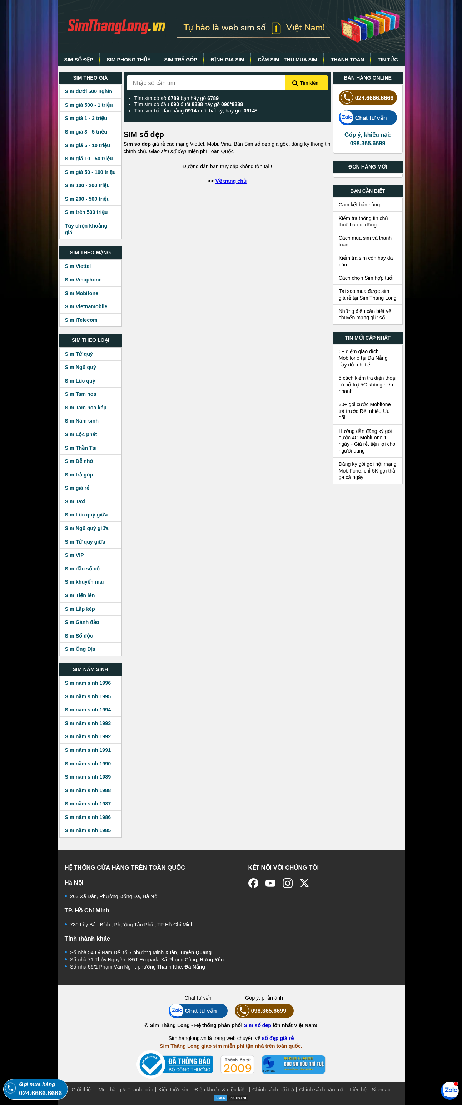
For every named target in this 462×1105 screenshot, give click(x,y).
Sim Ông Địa (80, 649)
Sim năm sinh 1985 (88, 830)
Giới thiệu (82, 1089)
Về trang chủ (231, 181)
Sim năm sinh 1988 (88, 790)
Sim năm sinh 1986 (88, 817)
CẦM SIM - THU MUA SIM (287, 59)
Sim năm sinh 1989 (88, 777)
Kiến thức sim (174, 1089)
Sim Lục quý (80, 381)
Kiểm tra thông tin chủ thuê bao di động (363, 221)
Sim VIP (74, 555)
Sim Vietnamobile (86, 306)
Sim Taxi (75, 501)
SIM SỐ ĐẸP (78, 59)
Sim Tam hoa (80, 394)
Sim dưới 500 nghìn (89, 91)
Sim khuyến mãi (84, 582)
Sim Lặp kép (80, 609)
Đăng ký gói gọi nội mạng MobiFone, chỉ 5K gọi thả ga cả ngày (368, 470)
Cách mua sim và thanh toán (365, 241)
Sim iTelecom (81, 320)
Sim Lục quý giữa (86, 515)
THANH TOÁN (347, 59)
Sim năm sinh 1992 (88, 736)
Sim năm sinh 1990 (88, 763)
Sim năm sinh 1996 (88, 683)
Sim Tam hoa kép (86, 407)
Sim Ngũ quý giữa (87, 528)
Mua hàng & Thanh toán (126, 1089)
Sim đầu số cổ (82, 568)
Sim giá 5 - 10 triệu (87, 145)
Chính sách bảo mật (322, 1089)
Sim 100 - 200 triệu (87, 185)
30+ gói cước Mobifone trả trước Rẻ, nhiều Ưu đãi (365, 410)
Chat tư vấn (363, 117)
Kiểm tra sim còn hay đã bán (366, 261)
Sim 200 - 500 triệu (87, 199)
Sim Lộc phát (81, 434)
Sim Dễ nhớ (79, 461)
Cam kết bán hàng (359, 205)
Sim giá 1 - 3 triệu (86, 118)
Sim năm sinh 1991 (88, 750)
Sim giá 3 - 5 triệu (86, 132)
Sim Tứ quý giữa (85, 542)
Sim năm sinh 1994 (88, 709)
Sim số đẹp (257, 1025)
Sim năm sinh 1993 (88, 723)
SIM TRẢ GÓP (180, 59)
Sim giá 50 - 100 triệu (90, 172)
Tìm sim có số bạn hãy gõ (176, 98)
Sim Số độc (79, 636)
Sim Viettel (78, 266)
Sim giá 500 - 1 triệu (89, 105)
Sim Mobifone (82, 293)
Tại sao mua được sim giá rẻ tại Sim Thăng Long (368, 294)
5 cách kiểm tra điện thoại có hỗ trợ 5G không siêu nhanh (368, 384)
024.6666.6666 (366, 97)
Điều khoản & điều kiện (221, 1089)
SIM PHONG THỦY (128, 59)
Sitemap (381, 1089)
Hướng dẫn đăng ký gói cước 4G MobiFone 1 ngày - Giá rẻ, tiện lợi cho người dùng (367, 441)
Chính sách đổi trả (273, 1089)
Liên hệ (358, 1089)
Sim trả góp (79, 475)
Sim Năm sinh (82, 421)
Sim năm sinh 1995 (88, 696)
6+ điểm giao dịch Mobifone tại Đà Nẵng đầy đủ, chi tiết (363, 358)
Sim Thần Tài (81, 448)
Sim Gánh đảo (82, 622)
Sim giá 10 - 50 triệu (89, 158)
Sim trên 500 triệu (86, 212)
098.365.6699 (261, 1011)
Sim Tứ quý (79, 354)
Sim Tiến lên (80, 595)
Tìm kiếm (305, 83)
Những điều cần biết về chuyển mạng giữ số (365, 314)
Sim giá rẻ (77, 488)
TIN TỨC (388, 59)
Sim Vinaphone (83, 279)
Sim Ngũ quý (80, 367)
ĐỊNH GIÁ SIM (227, 59)
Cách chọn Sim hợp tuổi (366, 278)
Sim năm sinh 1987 (88, 803)
